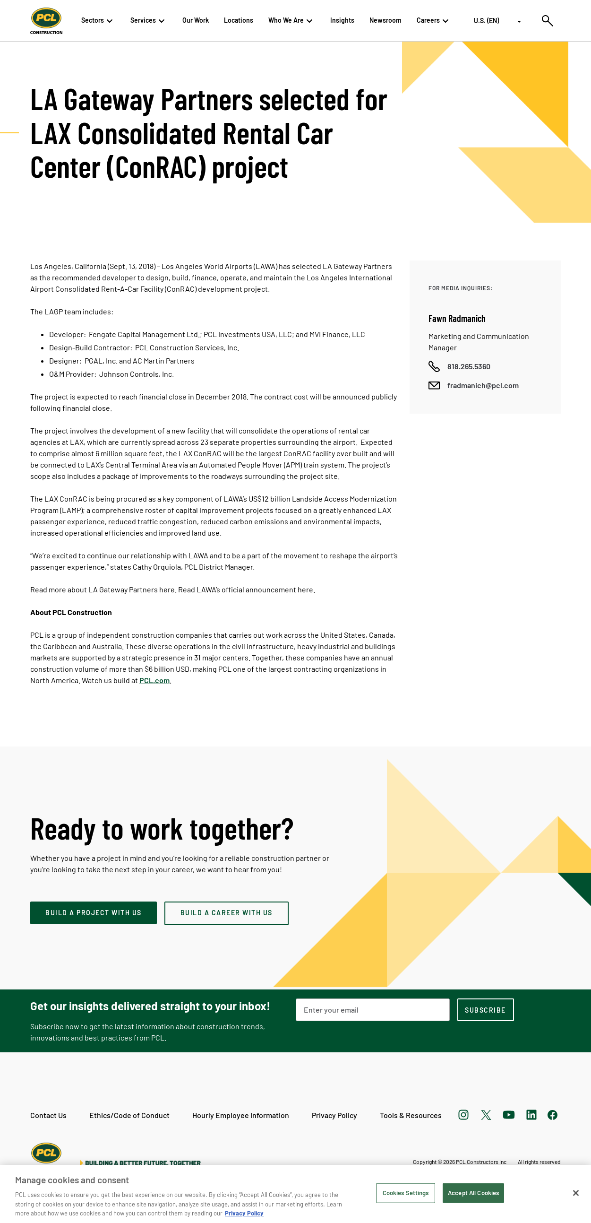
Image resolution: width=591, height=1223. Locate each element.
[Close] (575, 1193)
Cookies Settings (406, 1193)
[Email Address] (373, 1009)
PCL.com (154, 680)
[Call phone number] (459, 366)
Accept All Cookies (473, 1193)
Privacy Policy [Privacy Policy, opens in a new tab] (244, 1213)
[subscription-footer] (485, 1009)
